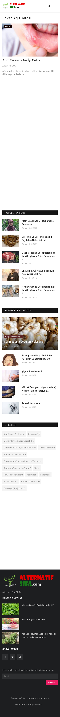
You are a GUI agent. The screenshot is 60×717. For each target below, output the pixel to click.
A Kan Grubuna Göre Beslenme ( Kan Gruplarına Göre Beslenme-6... (38, 290)
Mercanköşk (34, 434)
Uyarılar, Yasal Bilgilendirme (28, 704)
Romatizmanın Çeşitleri (15, 454)
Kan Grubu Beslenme (14, 434)
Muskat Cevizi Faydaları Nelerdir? (20, 447)
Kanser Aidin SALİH (30, 481)
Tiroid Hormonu (47, 447)
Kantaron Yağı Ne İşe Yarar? (17, 467)
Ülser (37, 467)
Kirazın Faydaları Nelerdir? (34, 619)
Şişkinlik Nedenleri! (32, 371)
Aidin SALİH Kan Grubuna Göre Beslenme (38, 223)
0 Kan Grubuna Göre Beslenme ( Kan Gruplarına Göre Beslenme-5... (38, 256)
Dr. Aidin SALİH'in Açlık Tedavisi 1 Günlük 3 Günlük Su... (39, 272)
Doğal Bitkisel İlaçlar (13, 336)
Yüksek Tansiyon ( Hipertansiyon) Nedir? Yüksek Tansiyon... (39, 389)
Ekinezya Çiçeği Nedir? (14, 488)
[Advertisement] (30, 110)
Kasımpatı (31, 474)
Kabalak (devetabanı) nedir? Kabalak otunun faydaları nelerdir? (39, 636)
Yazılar (8, 26)
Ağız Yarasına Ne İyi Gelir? (21, 60)
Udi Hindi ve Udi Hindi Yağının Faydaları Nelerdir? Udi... (37, 239)
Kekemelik (45, 474)
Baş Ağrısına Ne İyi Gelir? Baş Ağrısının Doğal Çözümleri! (37, 357)
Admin (5, 66)
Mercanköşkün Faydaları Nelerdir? (38, 605)
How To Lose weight (13, 474)
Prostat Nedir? (10, 481)
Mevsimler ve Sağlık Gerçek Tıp (19, 440)
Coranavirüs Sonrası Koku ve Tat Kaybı (22, 461)
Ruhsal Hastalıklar (31, 403)
